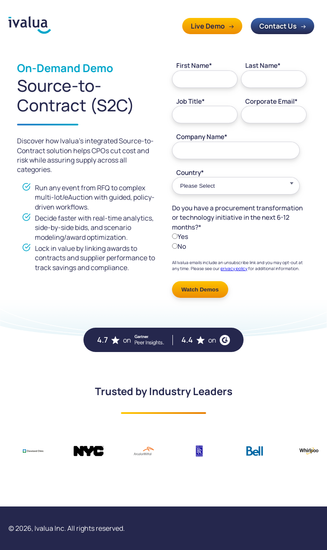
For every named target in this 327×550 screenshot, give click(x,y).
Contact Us (278, 26)
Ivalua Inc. (50, 528)
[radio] (239, 236)
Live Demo (208, 26)
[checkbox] (239, 241)
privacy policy (234, 268)
